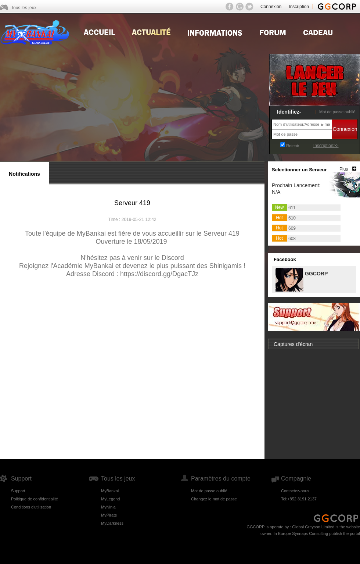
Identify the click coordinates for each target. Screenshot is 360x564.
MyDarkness (112, 523)
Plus (343, 169)
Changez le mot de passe (214, 499)
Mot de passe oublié (337, 112)
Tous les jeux (23, 7)
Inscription (299, 6)
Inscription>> (326, 145)
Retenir (292, 145)
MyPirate (109, 515)
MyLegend (110, 499)
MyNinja (108, 507)
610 (292, 218)
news (151, 31)
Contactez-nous (295, 491)
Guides (214, 31)
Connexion (270, 6)
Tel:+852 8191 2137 (299, 499)
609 (292, 228)
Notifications (24, 174)
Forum (272, 31)
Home (99, 31)
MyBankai (110, 491)
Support (18, 491)
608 (292, 238)
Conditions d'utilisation (31, 507)
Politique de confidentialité (34, 499)
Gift (318, 31)
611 (292, 207)
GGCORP (316, 273)
